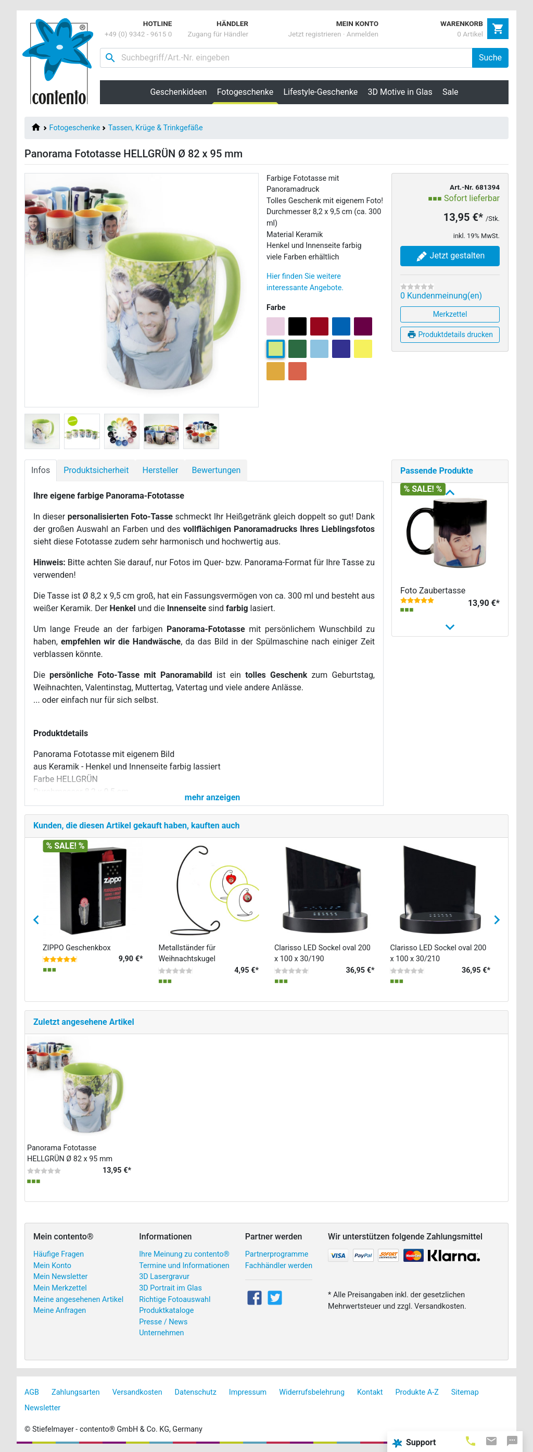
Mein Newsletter (60, 1276)
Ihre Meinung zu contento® (184, 1254)
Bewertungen (216, 470)
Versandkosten (137, 1392)
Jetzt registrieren (314, 34)
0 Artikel (470, 34)
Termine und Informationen (184, 1265)
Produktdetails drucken (450, 334)
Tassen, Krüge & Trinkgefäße (155, 127)
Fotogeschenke (74, 127)
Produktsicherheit (96, 470)
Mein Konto (52, 1265)
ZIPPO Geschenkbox (77, 948)
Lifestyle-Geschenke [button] (321, 92)
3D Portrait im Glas (170, 1288)
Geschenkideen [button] (178, 92)
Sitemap (465, 1392)
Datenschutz (196, 1392)
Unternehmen (161, 1333)
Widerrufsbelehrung (312, 1392)
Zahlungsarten (76, 1392)
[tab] (470, 1440)
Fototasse (418, 744)
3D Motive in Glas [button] (400, 92)
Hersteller (160, 470)
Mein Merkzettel (60, 1288)
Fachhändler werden (278, 1265)
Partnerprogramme (277, 1254)
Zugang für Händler (217, 34)
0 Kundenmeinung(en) (441, 296)
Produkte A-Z (417, 1392)
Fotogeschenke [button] (247, 91)
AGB (31, 1392)
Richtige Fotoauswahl (174, 1299)
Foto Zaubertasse (432, 590)
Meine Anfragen (59, 1310)
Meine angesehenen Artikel (78, 1299)
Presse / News (163, 1322)
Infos (40, 470)
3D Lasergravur (164, 1276)
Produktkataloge (166, 1310)
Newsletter (42, 1408)
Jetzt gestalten (450, 256)
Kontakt (370, 1392)
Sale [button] (450, 92)
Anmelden (362, 34)
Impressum (247, 1392)
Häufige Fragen (58, 1254)
